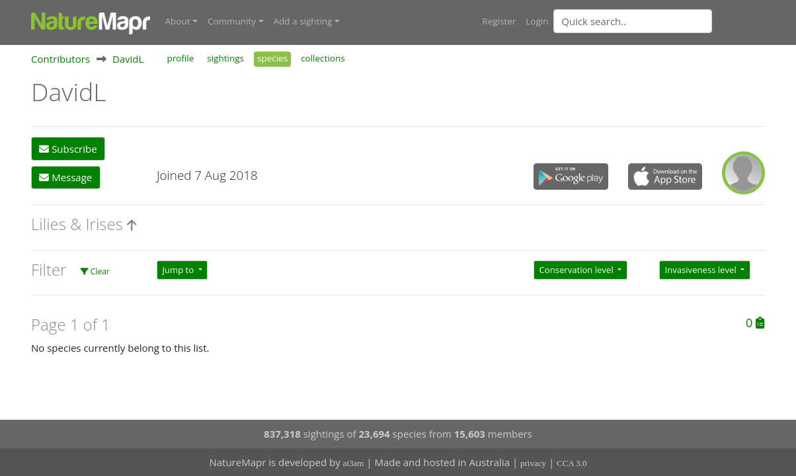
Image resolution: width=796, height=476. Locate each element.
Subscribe (68, 148)
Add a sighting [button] (303, 21)
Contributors (60, 58)
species (272, 58)
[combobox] (659, 21)
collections (323, 58)
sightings (225, 58)
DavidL (128, 58)
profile (180, 58)
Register (499, 21)
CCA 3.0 (572, 463)
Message (65, 177)
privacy (533, 463)
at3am (353, 463)
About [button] (177, 21)
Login (537, 21)
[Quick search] (632, 21)
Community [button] (232, 21)
